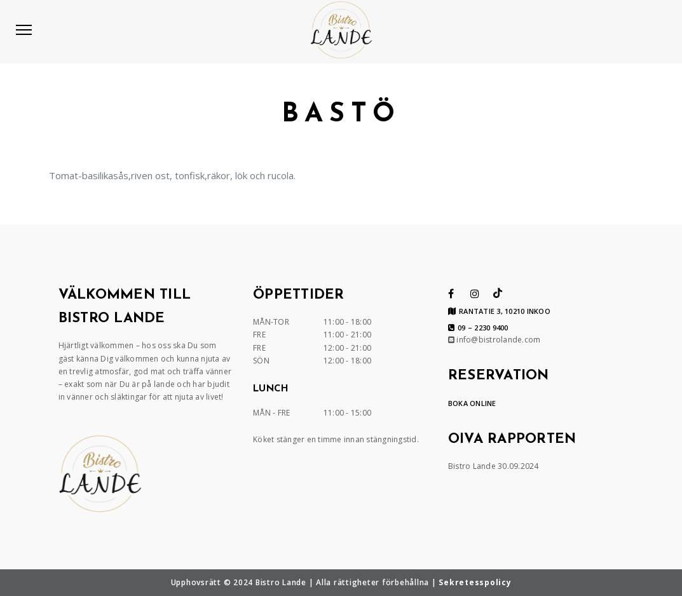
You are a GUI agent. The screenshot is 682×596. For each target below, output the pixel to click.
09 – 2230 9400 (478, 328)
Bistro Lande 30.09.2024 (493, 466)
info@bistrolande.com (494, 339)
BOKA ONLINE (472, 403)
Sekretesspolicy (475, 582)
